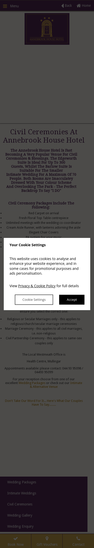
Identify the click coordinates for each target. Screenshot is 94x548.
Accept (72, 300)
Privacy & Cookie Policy (36, 285)
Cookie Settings (34, 300)
